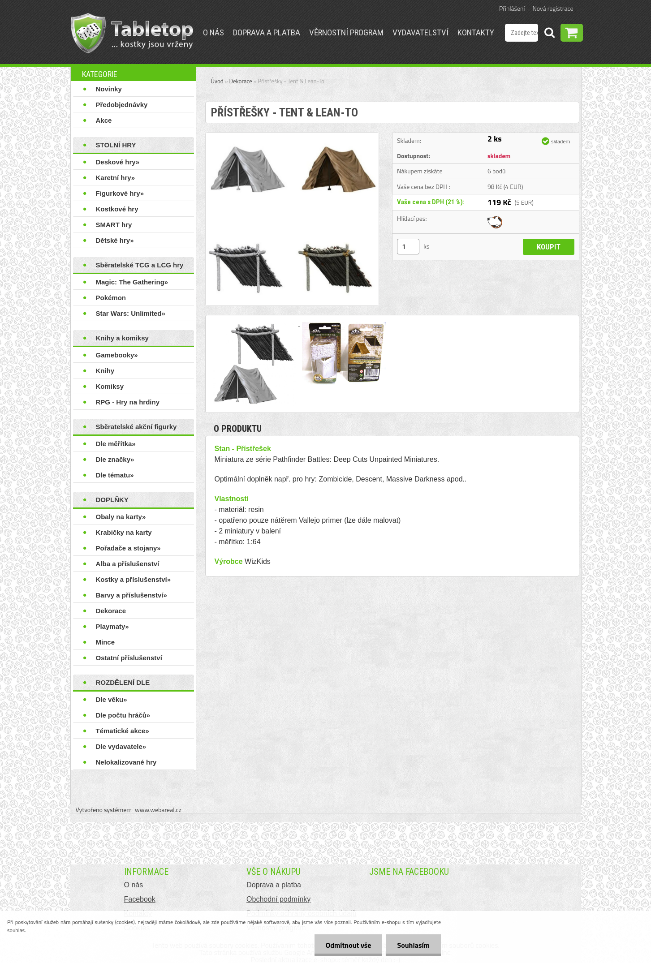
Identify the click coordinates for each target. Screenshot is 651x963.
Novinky (109, 89)
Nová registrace (553, 8)
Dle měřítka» (116, 443)
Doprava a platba (266, 32)
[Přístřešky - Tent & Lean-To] (292, 136)
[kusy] (408, 246)
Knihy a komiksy (122, 338)
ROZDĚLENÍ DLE (123, 682)
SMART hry (114, 224)
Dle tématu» (115, 475)
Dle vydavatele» (121, 746)
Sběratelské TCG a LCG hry (140, 265)
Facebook (139, 899)
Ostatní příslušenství (129, 658)
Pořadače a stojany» (128, 548)
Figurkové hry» (120, 193)
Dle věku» (111, 699)
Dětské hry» (115, 240)
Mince (105, 642)
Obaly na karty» (121, 516)
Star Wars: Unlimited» (130, 313)
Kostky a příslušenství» (133, 579)
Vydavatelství (420, 32)
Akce (104, 120)
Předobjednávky (122, 104)
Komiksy (110, 386)
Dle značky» (115, 459)
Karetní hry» (115, 177)
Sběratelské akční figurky (136, 426)
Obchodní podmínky (278, 899)
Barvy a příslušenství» (131, 595)
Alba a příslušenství (128, 563)
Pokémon (111, 297)
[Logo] (132, 33)
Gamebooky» (117, 355)
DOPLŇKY (112, 499)
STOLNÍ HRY (116, 145)
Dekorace (111, 611)
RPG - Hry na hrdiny (128, 402)
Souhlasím (413, 945)
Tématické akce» (122, 731)
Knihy (105, 370)
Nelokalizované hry (126, 762)
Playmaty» (112, 626)
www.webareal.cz (158, 809)
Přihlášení (512, 8)
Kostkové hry (117, 209)
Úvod (217, 81)
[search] (549, 34)
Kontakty (475, 32)
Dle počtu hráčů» (123, 715)
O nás (213, 32)
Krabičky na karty (124, 532)
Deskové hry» (118, 162)
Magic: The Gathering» (132, 282)
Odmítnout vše (348, 945)
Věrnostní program (346, 32)
